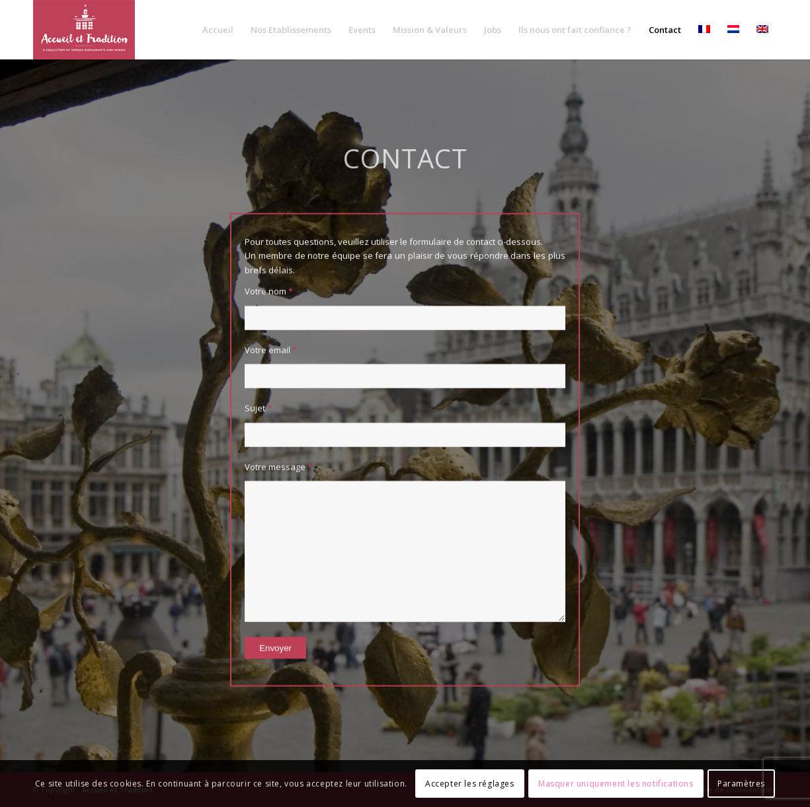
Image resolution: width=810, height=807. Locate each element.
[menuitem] (218, 29)
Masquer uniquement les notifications (616, 783)
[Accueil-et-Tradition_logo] (84, 29)
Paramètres (741, 783)
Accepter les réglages (469, 783)
